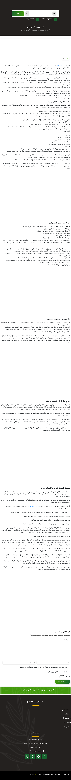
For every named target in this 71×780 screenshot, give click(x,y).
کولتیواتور (59, 65)
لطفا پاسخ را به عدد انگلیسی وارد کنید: (58, 672)
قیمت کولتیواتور (34, 506)
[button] (18, 13)
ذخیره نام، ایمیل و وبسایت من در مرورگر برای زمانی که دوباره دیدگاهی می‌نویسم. (44, 667)
